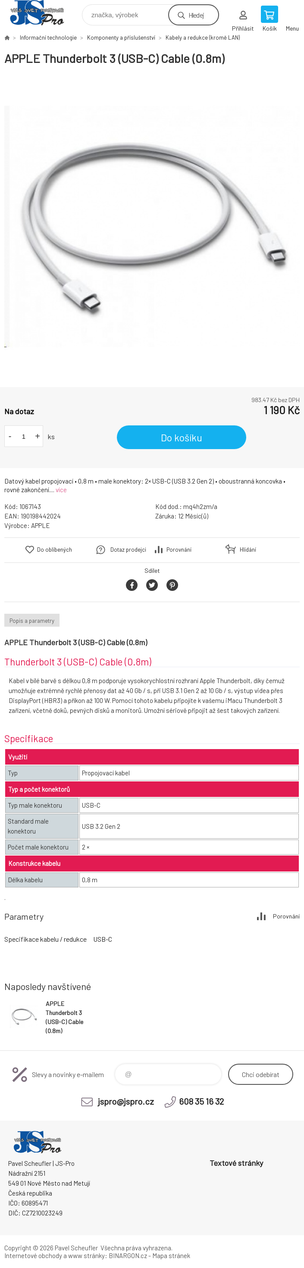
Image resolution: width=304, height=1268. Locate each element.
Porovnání (178, 549)
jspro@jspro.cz (126, 1101)
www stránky (86, 1255)
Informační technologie (48, 37)
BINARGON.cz (128, 1255)
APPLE (40, 525)
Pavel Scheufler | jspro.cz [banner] (42, 12)
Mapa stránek (171, 1255)
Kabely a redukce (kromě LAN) (203, 37)
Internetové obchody (33, 1255)
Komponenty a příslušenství (121, 37)
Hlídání (248, 549)
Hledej (196, 15)
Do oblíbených (54, 549)
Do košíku (181, 437)
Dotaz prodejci (128, 549)
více (61, 489)
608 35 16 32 (201, 1101)
